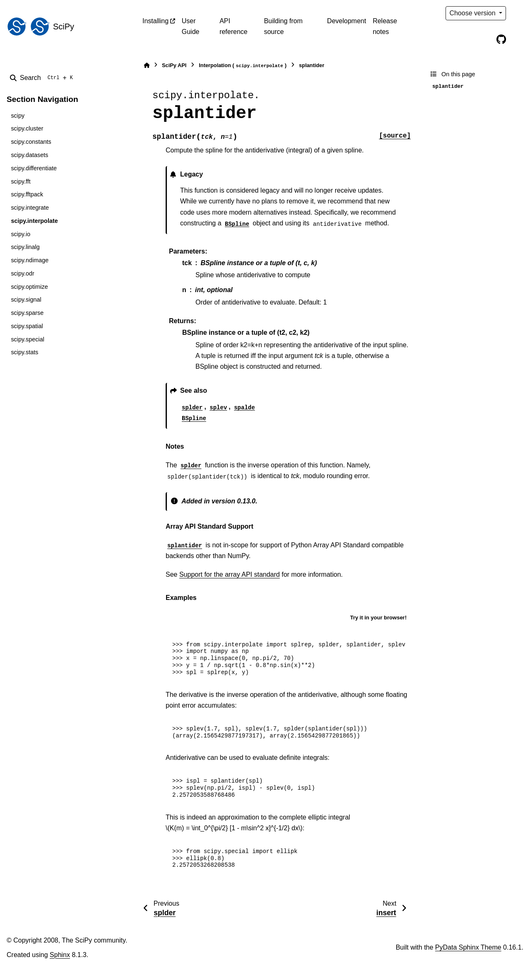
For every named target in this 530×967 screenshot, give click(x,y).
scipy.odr (22, 273)
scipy (17, 115)
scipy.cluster (27, 128)
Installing (155, 20)
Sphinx (60, 954)
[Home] (146, 65)
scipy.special (27, 339)
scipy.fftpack (27, 194)
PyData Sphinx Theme (468, 947)
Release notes (385, 26)
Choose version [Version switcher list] (473, 13)
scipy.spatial (27, 326)
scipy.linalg (25, 247)
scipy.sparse (27, 312)
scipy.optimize (29, 286)
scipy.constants (31, 141)
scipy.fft (20, 181)
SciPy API (174, 65)
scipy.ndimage (29, 260)
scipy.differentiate (34, 168)
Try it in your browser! (378, 617)
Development (346, 20)
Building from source (283, 26)
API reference (233, 26)
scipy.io (20, 234)
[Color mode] (518, 13)
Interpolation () (243, 65)
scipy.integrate (30, 207)
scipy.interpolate (34, 221)
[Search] (43, 78)
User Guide (191, 26)
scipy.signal (26, 299)
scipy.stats (24, 352)
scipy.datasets (29, 155)
